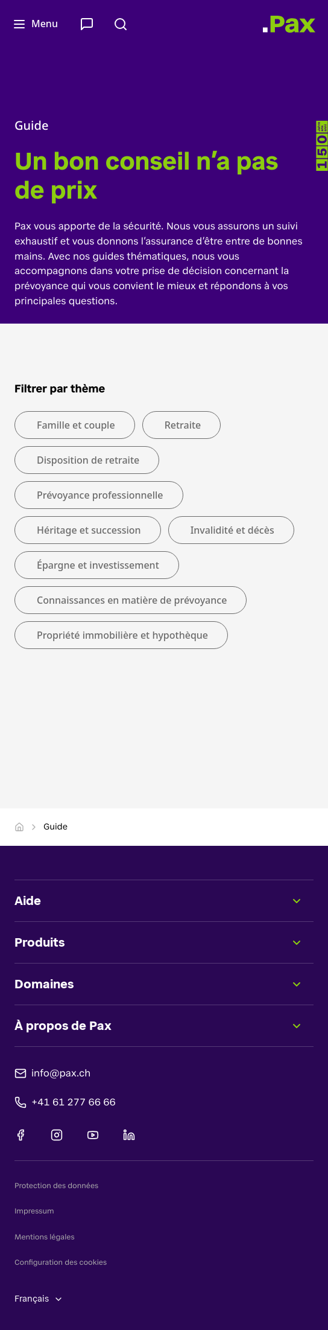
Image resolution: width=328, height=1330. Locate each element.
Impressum (34, 1211)
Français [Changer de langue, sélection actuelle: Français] (38, 1299)
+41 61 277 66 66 (73, 1101)
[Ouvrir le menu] (37, 24)
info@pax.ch (60, 1072)
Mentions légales (44, 1237)
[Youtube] (93, 1135)
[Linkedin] (129, 1135)
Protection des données (56, 1185)
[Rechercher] (123, 24)
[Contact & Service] (89, 24)
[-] (322, 146)
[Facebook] (20, 1135)
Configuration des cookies (60, 1262)
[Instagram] (57, 1135)
